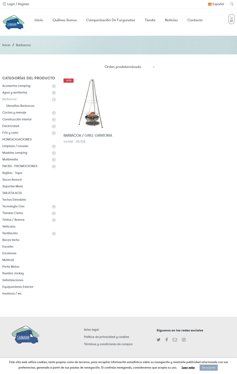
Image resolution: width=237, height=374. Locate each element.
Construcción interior (17, 119)
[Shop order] (130, 66)
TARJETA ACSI (12, 193)
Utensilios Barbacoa (20, 106)
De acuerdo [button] (208, 367)
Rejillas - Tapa (12, 173)
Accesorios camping (16, 86)
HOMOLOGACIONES (17, 139)
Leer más (188, 367)
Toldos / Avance (13, 219)
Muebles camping (14, 153)
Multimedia (10, 159)
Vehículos (8, 226)
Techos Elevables (14, 199)
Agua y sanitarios (14, 92)
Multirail (8, 260)
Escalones (9, 253)
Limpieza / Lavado (15, 146)
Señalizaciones (12, 280)
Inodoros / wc (12, 293)
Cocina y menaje (14, 112)
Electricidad (10, 126)
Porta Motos (10, 266)
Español (216, 4)
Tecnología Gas (13, 206)
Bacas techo (10, 240)
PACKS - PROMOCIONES (19, 166)
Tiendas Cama (12, 213)
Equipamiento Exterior (17, 287)
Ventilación (10, 233)
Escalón (7, 246)
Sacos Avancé (12, 179)
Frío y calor (10, 132)
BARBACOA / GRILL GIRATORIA (88, 135)
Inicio (6, 45)
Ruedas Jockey (13, 273)
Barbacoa (9, 99)
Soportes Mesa (12, 186)
